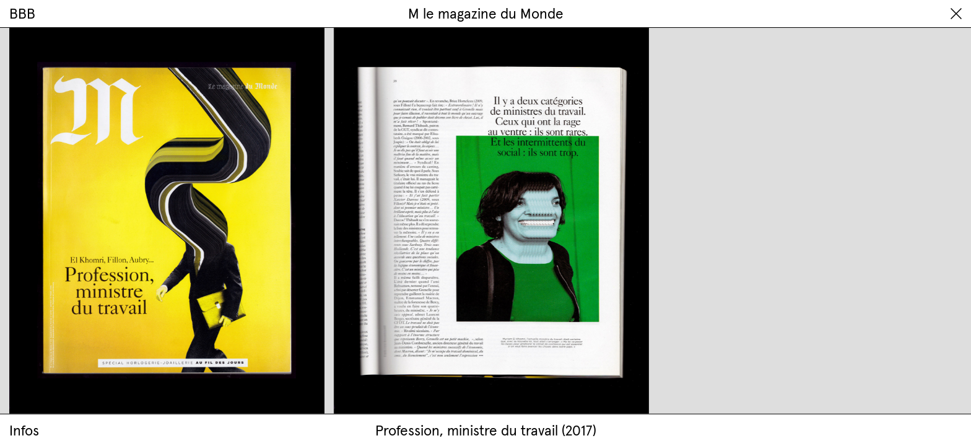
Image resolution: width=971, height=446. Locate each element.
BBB (22, 13)
